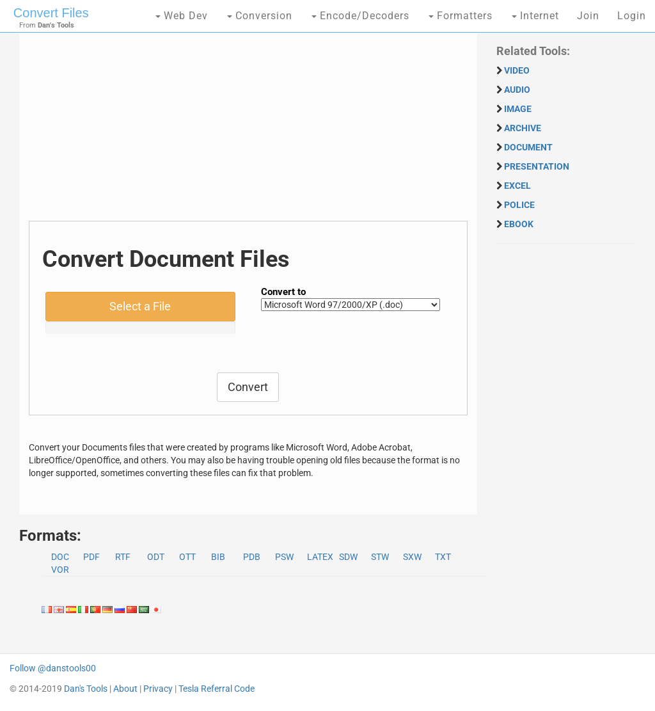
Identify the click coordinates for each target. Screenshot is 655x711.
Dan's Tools (85, 688)
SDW (348, 557)
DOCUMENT (528, 147)
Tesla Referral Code (216, 688)
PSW (284, 557)
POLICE (519, 205)
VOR (60, 569)
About (125, 688)
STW (380, 557)
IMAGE (518, 109)
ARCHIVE (522, 128)
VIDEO (517, 70)
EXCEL (517, 185)
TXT (443, 557)
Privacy (158, 688)
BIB (218, 557)
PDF (91, 557)
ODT (155, 557)
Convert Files (51, 13)
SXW (412, 557)
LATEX (320, 557)
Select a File (140, 306)
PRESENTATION (536, 166)
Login (631, 16)
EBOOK (518, 224)
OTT (187, 557)
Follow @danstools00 (53, 668)
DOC (60, 557)
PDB (251, 557)
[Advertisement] (248, 131)
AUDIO (517, 89)
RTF (122, 557)
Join (588, 16)
